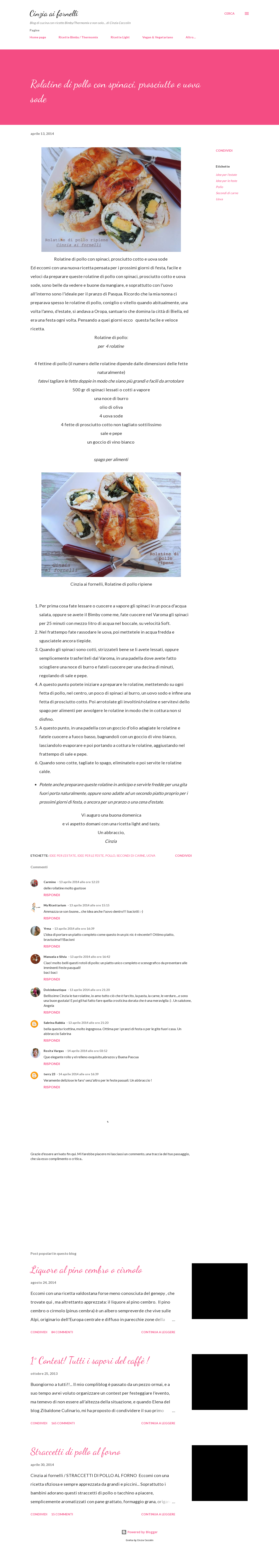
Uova (219, 199)
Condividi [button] (224, 150)
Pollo (219, 187)
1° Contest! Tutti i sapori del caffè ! (90, 1360)
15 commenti (62, 1514)
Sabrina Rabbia (54, 1022)
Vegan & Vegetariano (157, 37)
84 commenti (62, 1332)
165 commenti (63, 1423)
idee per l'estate (226, 174)
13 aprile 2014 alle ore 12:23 (79, 882)
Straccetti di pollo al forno (76, 1451)
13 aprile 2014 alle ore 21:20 (90, 990)
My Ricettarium (55, 905)
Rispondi (52, 895)
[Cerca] (229, 13)
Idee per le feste (226, 181)
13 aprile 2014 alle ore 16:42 (90, 956)
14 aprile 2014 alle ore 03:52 (87, 1051)
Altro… (191, 37)
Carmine (50, 882)
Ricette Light (120, 37)
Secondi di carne (227, 193)
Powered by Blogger (139, 1532)
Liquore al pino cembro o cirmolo (86, 1269)
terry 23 (49, 1074)
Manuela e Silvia (55, 956)
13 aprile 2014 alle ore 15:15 (89, 905)
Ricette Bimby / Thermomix (78, 37)
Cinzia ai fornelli (54, 13)
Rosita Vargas (54, 1051)
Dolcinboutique (55, 990)
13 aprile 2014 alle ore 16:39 (74, 928)
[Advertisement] (104, 1197)
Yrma (47, 928)
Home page (38, 37)
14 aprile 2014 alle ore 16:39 (78, 1074)
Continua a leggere (158, 1332)
